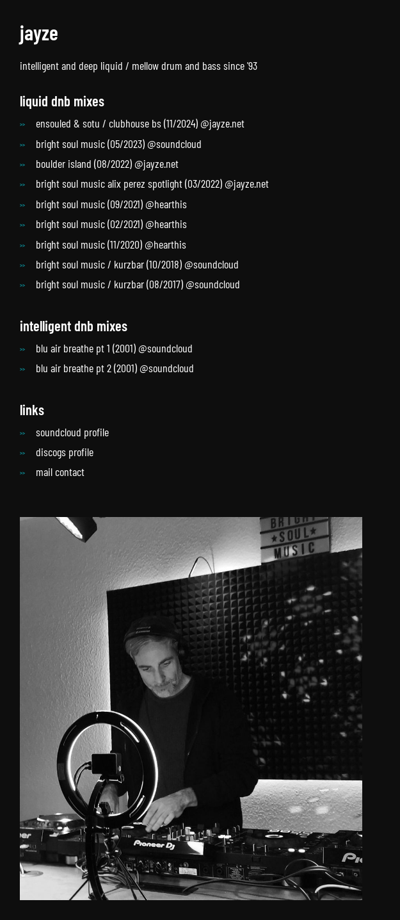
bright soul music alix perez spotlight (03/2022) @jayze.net (152, 183)
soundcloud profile (72, 432)
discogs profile (64, 452)
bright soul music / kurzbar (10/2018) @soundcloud (137, 264)
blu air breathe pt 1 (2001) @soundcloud (114, 348)
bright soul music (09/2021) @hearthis (111, 204)
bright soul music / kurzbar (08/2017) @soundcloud (138, 284)
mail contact (60, 471)
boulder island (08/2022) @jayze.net (107, 163)
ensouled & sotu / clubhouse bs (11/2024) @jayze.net (140, 123)
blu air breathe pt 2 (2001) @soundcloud (115, 368)
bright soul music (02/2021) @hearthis (111, 224)
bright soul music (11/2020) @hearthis (111, 244)
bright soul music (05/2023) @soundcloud (119, 143)
